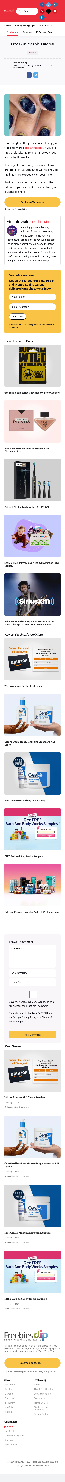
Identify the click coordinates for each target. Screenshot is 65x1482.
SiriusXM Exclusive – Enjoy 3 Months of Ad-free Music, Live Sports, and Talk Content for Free (29, 623)
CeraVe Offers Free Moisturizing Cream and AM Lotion (29, 743)
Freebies (32, 52)
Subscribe (17, 316)
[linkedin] (42, 17)
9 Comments (24, 1308)
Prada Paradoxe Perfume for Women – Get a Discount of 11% (27, 450)
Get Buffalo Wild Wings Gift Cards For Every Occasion (32, 392)
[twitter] (48, 4)
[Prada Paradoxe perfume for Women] (32, 401)
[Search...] (27, 11)
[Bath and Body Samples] (32, 809)
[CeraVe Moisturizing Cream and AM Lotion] (32, 694)
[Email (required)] (32, 982)
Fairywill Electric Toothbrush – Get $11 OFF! (27, 507)
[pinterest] (42, 11)
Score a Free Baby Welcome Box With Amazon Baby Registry (31, 564)
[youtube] (54, 11)
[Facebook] (29, 75)
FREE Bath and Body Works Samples (23, 856)
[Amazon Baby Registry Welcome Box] (32, 515)
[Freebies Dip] (9, 10)
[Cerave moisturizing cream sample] (32, 753)
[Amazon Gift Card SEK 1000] (32, 639)
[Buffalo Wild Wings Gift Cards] (32, 345)
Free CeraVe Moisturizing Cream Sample (25, 800)
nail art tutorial (34, 147)
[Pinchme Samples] (32, 865)
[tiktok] (48, 11)
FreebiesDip (40, 222)
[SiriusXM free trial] (32, 574)
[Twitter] (35, 75)
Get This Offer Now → (32, 202)
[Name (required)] (32, 973)
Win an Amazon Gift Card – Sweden (23, 686)
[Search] (19, 11)
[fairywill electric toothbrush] (32, 460)
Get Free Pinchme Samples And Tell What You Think (31, 912)
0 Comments (19, 68)
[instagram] (54, 4)
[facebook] (42, 4)
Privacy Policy (29, 1017)
